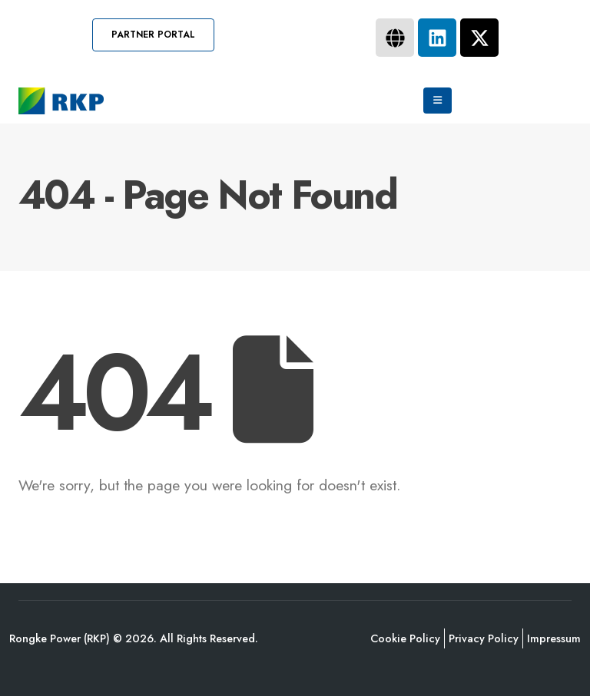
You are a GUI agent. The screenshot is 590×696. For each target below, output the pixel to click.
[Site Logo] (61, 100)
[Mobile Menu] (437, 100)
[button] (153, 34)
